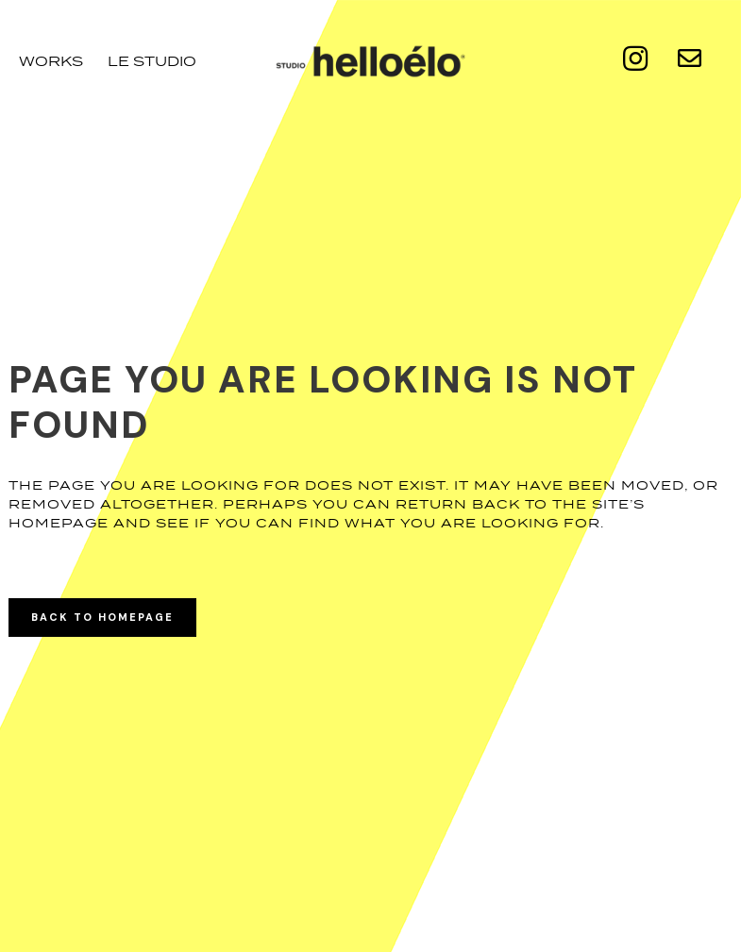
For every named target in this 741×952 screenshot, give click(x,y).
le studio (152, 61)
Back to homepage (102, 617)
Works (51, 61)
